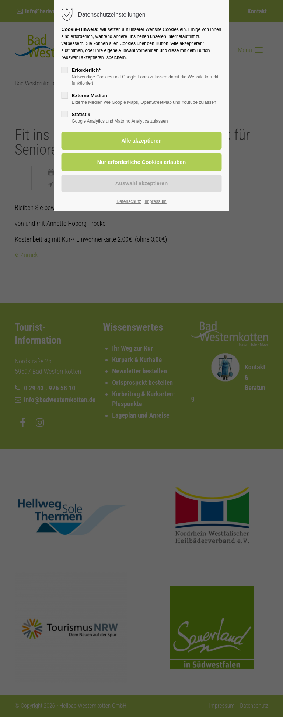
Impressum (155, 201)
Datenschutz (128, 201)
